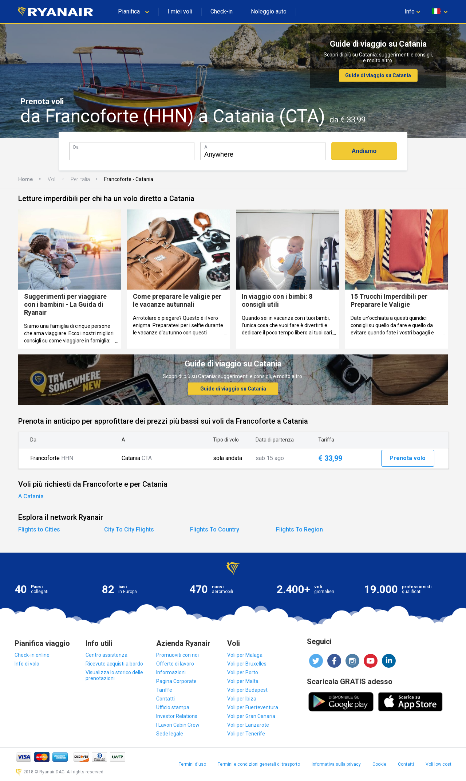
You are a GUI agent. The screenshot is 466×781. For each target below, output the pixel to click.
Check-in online (32, 655)
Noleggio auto (269, 11)
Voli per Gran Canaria (251, 716)
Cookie (379, 764)
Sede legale (169, 734)
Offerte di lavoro (175, 664)
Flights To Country (214, 529)
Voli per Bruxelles (246, 664)
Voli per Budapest (247, 690)
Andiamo (364, 151)
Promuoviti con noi (177, 655)
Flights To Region (299, 529)
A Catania (31, 496)
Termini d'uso (192, 764)
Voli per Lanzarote (248, 725)
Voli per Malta (242, 681)
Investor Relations (176, 716)
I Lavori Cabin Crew (178, 725)
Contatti (165, 699)
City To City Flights (129, 529)
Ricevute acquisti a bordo (114, 664)
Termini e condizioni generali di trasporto (259, 764)
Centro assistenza (106, 655)
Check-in (221, 11)
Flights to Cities (39, 529)
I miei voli (179, 11)
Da (76, 147)
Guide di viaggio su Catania (378, 75)
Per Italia (80, 179)
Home (25, 179)
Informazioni (171, 672)
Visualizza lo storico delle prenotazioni (114, 675)
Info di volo (27, 664)
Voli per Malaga (244, 655)
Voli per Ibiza (241, 699)
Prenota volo (408, 458)
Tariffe (164, 690)
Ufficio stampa (172, 707)
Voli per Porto (242, 672)
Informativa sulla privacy (336, 764)
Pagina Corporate (176, 681)
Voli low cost (438, 764)
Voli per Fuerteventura (252, 707)
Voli (52, 179)
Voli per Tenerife (246, 734)
